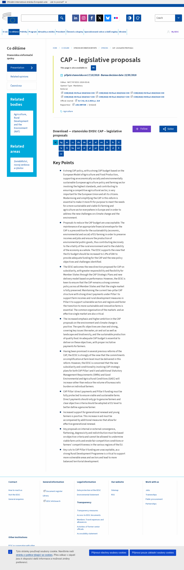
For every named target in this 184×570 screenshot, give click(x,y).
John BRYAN (79, 104)
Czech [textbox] (160, 18)
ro (101, 148)
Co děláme (14, 31)
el (96, 142)
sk (107, 148)
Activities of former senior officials (88, 528)
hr (113, 142)
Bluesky (107, 18)
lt (67, 148)
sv (61, 153)
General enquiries (16, 499)
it (119, 142)
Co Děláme (65, 48)
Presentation (17, 67)
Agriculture (68, 111)
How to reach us (15, 490)
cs (73, 142)
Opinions (104, 48)
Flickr (115, 18)
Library (46, 495)
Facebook (91, 18)
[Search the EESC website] (39, 18)
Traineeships (151, 494)
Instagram (83, 18)
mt (78, 148)
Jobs (148, 490)
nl (84, 148)
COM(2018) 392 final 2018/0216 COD (78, 93)
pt (96, 148)
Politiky (23, 31)
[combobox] (168, 18)
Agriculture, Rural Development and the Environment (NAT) (21, 123)
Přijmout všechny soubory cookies (108, 552)
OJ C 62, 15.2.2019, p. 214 (87, 100)
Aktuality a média (46, 31)
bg (61, 142)
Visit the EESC (14, 494)
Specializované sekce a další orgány (101, 31)
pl (90, 148)
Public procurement (154, 499)
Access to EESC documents (89, 515)
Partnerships (151, 503)
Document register (53, 491)
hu (73, 148)
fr (107, 142)
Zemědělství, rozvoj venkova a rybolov (21, 165)
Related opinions (19, 76)
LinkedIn (75, 18)
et (90, 142)
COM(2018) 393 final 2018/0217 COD (78, 97)
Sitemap (114, 490)
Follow (143, 129)
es (67, 142)
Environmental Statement (88, 494)
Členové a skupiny (75, 31)
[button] (168, 129)
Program (33, 31)
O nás (5, 31)
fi (118, 148)
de (84, 142)
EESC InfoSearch (51, 501)
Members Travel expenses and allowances (90, 521)
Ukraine (122, 31)
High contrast (129, 18)
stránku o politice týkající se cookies (34, 555)
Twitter (99, 18)
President (60, 31)
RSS (113, 494)
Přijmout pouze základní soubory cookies (153, 552)
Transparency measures (87, 510)
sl (113, 148)
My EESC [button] (175, 32)
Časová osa (16, 85)
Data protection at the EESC (89, 490)
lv (61, 148)
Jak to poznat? (58, 2)
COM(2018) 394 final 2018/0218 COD (147, 97)
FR (93, 67)
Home (55, 48)
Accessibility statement (87, 533)
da (78, 142)
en (101, 142)
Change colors (137, 18)
